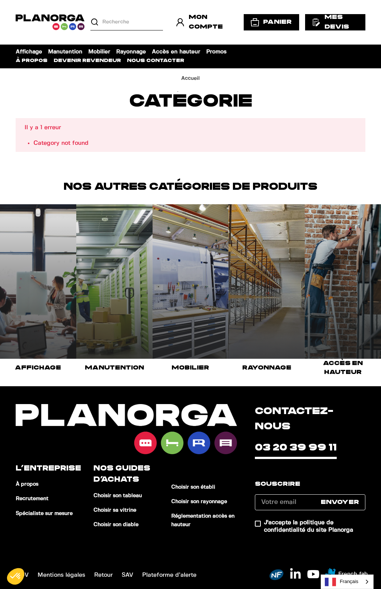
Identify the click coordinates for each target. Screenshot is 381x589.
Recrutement (32, 498)
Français (341, 581)
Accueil (190, 78)
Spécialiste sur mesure (44, 513)
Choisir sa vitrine (114, 510)
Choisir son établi (193, 487)
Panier (271, 22)
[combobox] (347, 582)
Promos (216, 52)
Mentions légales (61, 575)
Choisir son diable (115, 524)
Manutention (65, 52)
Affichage (29, 52)
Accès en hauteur (176, 52)
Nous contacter (155, 60)
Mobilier (99, 52)
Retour (103, 575)
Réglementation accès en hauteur (202, 520)
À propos (32, 60)
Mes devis (330, 22)
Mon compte (199, 22)
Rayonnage (131, 52)
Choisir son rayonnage (199, 501)
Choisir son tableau (117, 495)
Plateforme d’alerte (169, 575)
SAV (127, 575)
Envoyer (340, 502)
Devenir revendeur (87, 60)
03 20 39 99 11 (296, 447)
